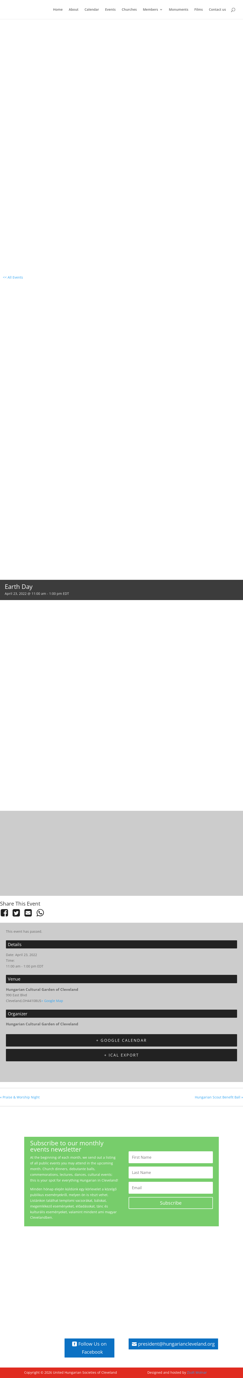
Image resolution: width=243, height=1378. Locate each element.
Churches (129, 10)
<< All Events (13, 277)
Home (58, 10)
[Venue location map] (121, 852)
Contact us (217, 10)
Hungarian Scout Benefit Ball (219, 1097)
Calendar (91, 10)
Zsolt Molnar (197, 1372)
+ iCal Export (121, 1055)
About (74, 10)
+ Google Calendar (121, 1040)
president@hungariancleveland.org (176, 1344)
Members (150, 10)
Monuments (178, 10)
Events (110, 10)
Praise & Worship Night (20, 1097)
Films (198, 10)
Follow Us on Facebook (92, 1348)
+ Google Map (52, 1000)
